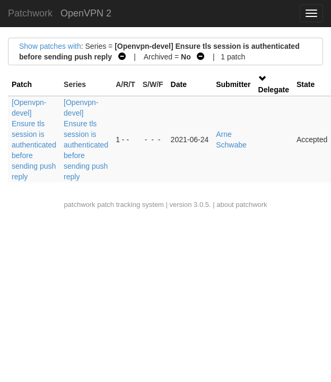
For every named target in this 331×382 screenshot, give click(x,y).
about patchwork (241, 205)
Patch (22, 84)
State (306, 84)
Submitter (233, 84)
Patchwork (30, 13)
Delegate (273, 89)
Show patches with (50, 46)
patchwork (79, 205)
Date (179, 84)
